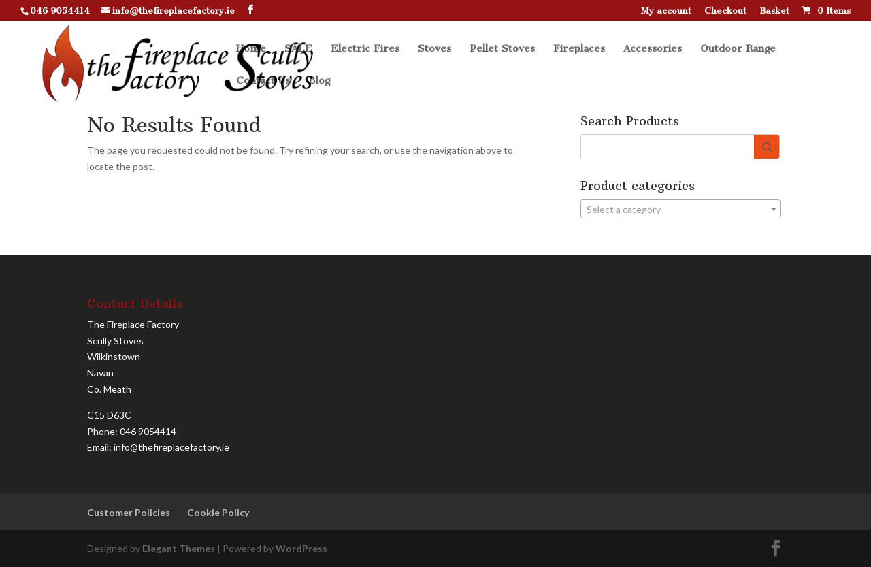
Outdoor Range (738, 49)
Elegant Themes (178, 548)
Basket (774, 11)
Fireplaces (579, 49)
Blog (319, 81)
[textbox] (680, 209)
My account (666, 11)
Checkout (725, 11)
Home (251, 49)
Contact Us (263, 81)
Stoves (434, 49)
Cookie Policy (218, 512)
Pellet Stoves (502, 49)
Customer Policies (128, 512)
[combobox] (680, 208)
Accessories (652, 49)
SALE (298, 49)
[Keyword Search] (667, 147)
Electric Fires (365, 49)
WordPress (301, 548)
